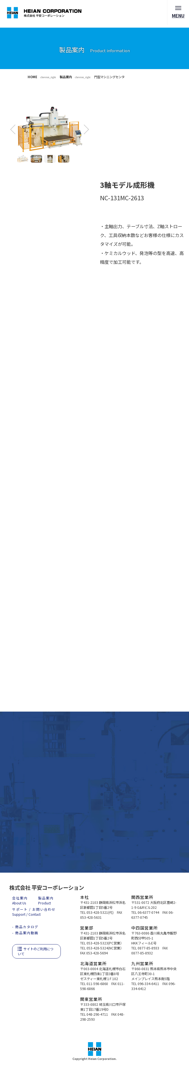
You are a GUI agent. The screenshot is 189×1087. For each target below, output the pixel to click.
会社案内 (20, 901)
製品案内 (66, 77)
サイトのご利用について (35, 951)
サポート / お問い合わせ (34, 912)
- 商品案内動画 (25, 932)
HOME (32, 77)
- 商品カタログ (25, 926)
